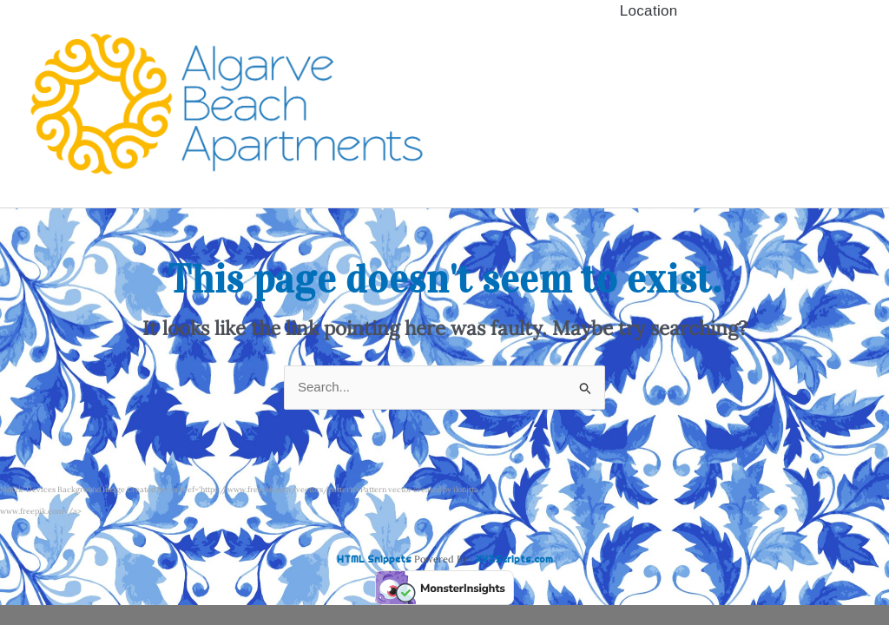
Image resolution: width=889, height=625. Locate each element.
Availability (648, 22)
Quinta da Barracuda (649, 52)
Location (649, 144)
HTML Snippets (374, 559)
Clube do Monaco (648, 83)
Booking (648, 113)
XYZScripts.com (514, 559)
